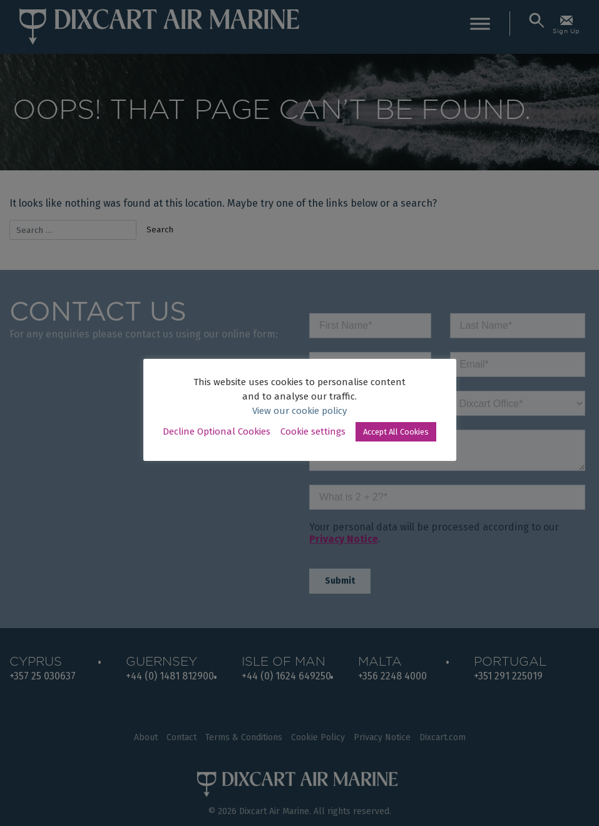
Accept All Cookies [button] (396, 431)
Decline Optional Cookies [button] (216, 431)
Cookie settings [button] (313, 431)
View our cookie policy (299, 410)
